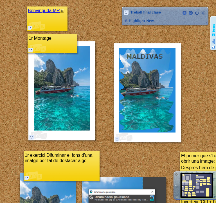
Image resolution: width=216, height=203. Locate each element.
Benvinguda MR (44, 10)
